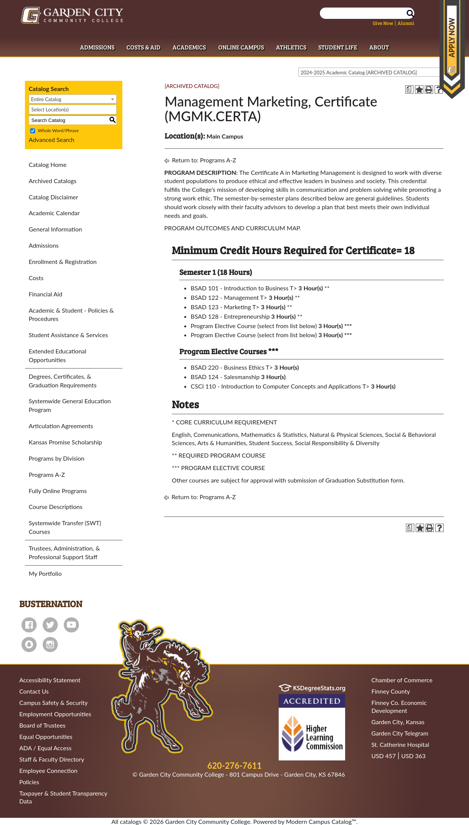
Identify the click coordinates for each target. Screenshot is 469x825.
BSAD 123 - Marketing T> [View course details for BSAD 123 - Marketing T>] (225, 306)
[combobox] (373, 72)
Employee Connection (48, 770)
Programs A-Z (47, 474)
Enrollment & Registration (63, 261)
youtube (71, 625)
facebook (29, 625)
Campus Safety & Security (53, 702)
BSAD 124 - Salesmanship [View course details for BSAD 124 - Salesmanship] (225, 376)
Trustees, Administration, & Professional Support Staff (64, 552)
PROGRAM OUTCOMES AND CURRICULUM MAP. (232, 227)
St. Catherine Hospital (400, 744)
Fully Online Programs (58, 490)
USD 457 (384, 755)
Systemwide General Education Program (70, 405)
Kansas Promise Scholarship (65, 442)
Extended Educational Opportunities (57, 355)
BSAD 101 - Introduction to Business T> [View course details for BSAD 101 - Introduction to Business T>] (244, 287)
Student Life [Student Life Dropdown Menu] (337, 47)
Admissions (44, 245)
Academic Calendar (54, 212)
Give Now (383, 23)
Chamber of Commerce (402, 679)
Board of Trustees (42, 725)
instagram (50, 644)
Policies (29, 781)
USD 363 (413, 755)
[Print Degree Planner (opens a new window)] (409, 89)
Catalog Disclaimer (53, 196)
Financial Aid (45, 294)
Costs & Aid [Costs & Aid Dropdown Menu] (143, 47)
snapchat (29, 644)
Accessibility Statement (49, 679)
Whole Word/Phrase (58, 131)
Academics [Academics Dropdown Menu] (189, 47)
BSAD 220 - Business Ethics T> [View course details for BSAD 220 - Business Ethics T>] (232, 367)
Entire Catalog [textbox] (46, 99)
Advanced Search (51, 139)
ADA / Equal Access (45, 747)
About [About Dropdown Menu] (379, 47)
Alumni (406, 23)
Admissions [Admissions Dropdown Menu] (97, 47)
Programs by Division (57, 458)
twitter (50, 625)
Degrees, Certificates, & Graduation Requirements (63, 381)
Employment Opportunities (55, 713)
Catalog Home (47, 164)
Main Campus (225, 136)
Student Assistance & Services (68, 334)
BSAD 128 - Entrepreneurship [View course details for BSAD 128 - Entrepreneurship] (230, 316)
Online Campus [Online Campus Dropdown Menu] (241, 47)
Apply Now (452, 49)
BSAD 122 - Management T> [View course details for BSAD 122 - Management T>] (229, 297)
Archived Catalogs (53, 180)
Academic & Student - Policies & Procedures (71, 314)
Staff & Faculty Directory (51, 759)
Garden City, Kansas (398, 721)
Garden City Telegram (400, 733)
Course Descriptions (55, 506)
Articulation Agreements (61, 425)
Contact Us (34, 691)
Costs (36, 277)
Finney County (391, 691)
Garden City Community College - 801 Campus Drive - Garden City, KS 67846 (242, 774)
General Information (55, 229)
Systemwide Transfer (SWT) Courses (65, 527)
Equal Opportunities (46, 736)
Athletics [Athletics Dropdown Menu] (291, 47)
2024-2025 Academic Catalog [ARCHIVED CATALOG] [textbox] (359, 72)
